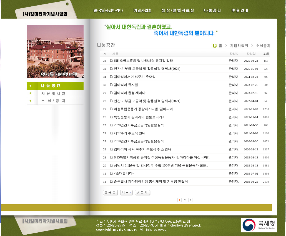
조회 (266, 53)
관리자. (233, 133)
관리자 (233, 61)
